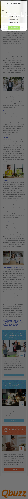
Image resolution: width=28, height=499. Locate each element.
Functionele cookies (14, 16)
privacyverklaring (22, 12)
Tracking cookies (13, 22)
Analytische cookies (14, 19)
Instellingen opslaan (14, 27)
